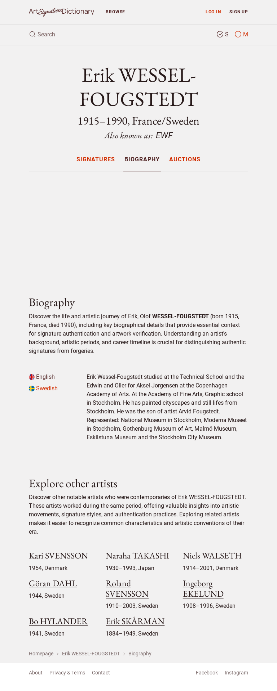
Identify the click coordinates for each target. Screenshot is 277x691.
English (42, 376)
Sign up (238, 11)
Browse (115, 11)
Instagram (236, 673)
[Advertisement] (138, 227)
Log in (213, 11)
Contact (101, 673)
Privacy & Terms (67, 673)
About (36, 673)
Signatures (95, 160)
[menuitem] (95, 159)
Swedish (43, 388)
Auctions (185, 160)
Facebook (207, 673)
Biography (142, 160)
